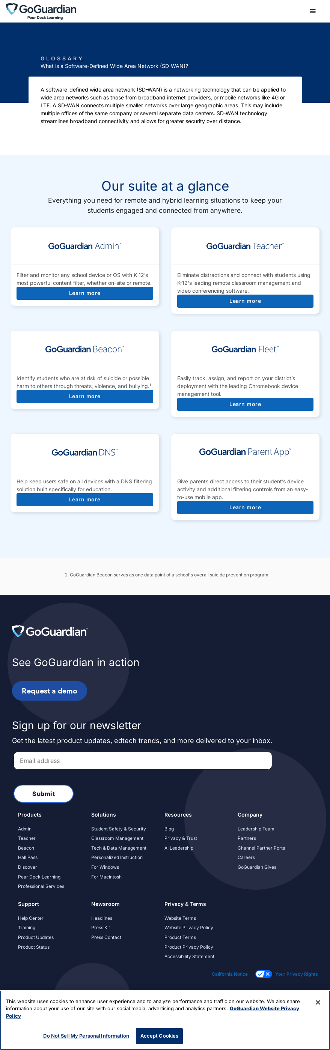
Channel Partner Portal (262, 848)
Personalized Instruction (117, 857)
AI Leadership (178, 848)
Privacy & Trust (180, 838)
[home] (41, 11)
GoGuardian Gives (257, 867)
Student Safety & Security (118, 829)
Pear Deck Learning (39, 877)
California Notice (230, 974)
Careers (246, 857)
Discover (27, 867)
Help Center (31, 918)
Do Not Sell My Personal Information (86, 1036)
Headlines (101, 918)
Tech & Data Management (118, 848)
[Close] (318, 1002)
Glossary (62, 58)
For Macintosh (106, 877)
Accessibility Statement (189, 956)
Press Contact (106, 937)
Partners (247, 838)
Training (26, 927)
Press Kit (100, 927)
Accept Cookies (159, 1036)
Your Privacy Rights (296, 974)
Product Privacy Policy (188, 947)
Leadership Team (256, 829)
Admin (25, 829)
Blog (169, 829)
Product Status (34, 947)
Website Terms (180, 918)
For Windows (105, 867)
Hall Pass (28, 857)
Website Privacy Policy (188, 927)
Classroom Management (117, 838)
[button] (312, 11)
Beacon (26, 848)
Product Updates (36, 937)
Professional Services (41, 886)
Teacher (27, 838)
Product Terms (180, 937)
